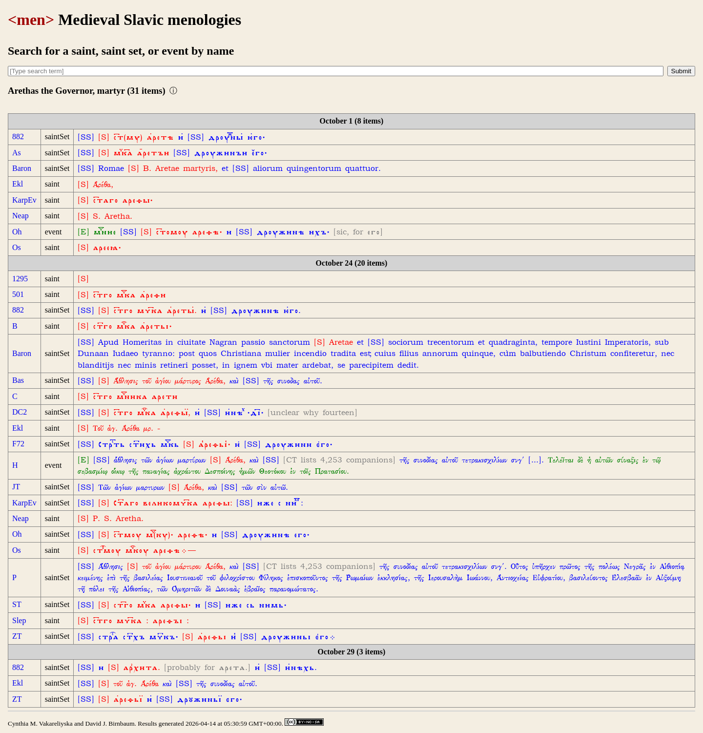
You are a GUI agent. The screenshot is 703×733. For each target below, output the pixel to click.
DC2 (19, 412)
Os (16, 247)
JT (16, 486)
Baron (21, 168)
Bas (18, 380)
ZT (17, 636)
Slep (19, 620)
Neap (20, 215)
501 (18, 294)
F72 (18, 444)
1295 (20, 278)
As (16, 152)
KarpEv (24, 200)
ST (16, 604)
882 (18, 136)
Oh (17, 232)
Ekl (17, 184)
